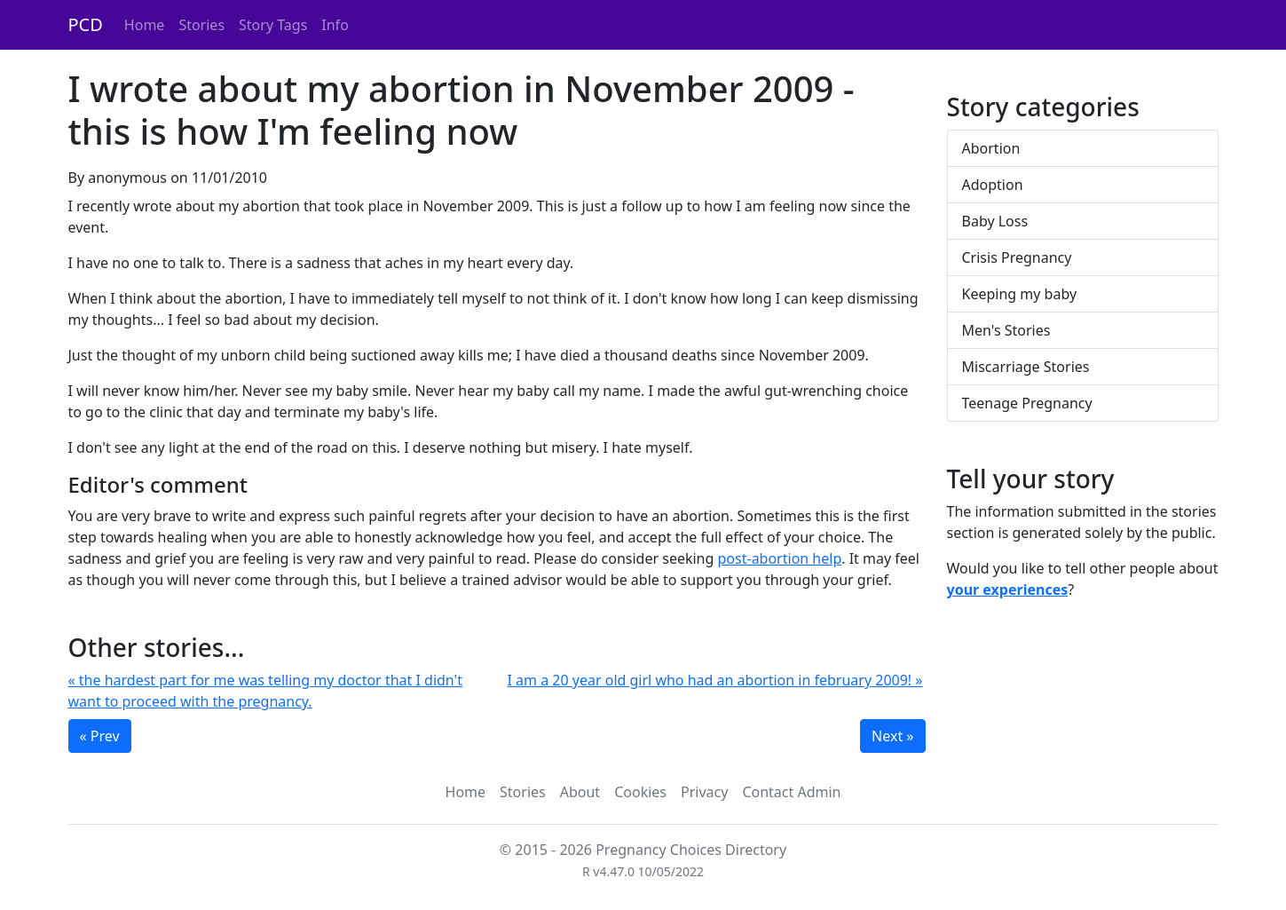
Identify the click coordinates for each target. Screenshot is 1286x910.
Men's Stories (1006, 330)
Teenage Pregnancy (1027, 403)
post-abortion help (780, 558)
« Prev (100, 736)
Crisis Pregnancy (1017, 257)
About (580, 792)
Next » (892, 736)
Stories (201, 25)
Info (335, 25)
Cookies (640, 792)
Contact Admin (791, 792)
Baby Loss (995, 221)
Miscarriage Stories (1026, 366)
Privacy (704, 792)
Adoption (992, 184)
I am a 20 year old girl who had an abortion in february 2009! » (715, 680)
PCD (85, 24)
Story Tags (273, 25)
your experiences (1008, 589)
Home (144, 25)
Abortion (991, 148)
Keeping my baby (1019, 294)
